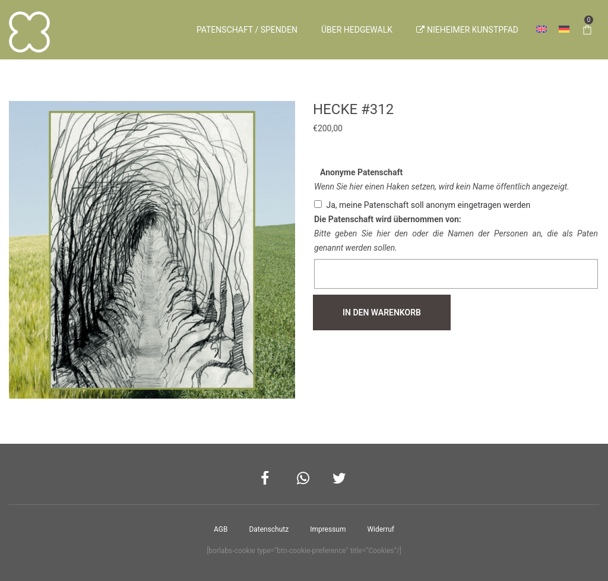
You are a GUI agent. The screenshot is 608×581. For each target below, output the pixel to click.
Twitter (339, 478)
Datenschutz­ (269, 529)
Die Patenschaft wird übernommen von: (387, 219)
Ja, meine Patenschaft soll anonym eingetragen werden (428, 205)
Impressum (328, 529)
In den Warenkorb (382, 312)
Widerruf (380, 529)
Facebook (268, 478)
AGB (220, 529)
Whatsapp (304, 478)
